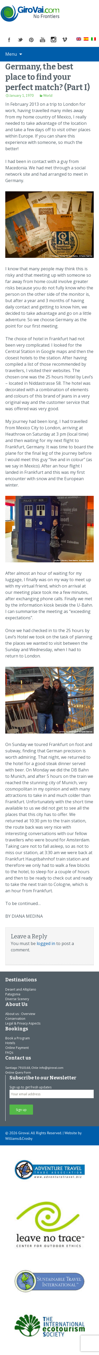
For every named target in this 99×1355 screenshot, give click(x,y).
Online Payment (17, 1047)
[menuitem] (78, 39)
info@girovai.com (51, 1068)
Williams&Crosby (18, 1138)
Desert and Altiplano (20, 989)
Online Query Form (18, 1072)
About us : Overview (20, 1014)
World (48, 95)
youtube (42, 39)
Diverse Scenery (17, 999)
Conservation (15, 1018)
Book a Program (17, 1038)
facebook (9, 39)
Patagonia (12, 994)
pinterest (31, 39)
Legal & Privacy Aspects (22, 1023)
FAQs (9, 1052)
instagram (53, 39)
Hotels (10, 1043)
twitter (20, 39)
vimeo (64, 39)
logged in (46, 943)
